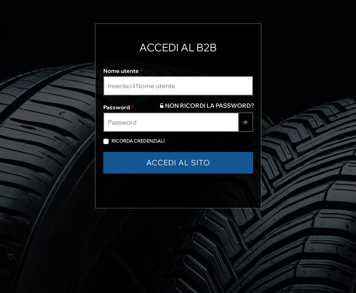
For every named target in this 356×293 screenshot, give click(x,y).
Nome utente (122, 70)
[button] (178, 163)
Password (118, 107)
